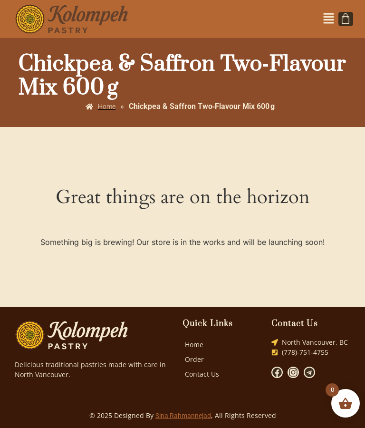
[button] (328, 19)
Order (194, 359)
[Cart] (345, 19)
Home (194, 344)
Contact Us (202, 374)
